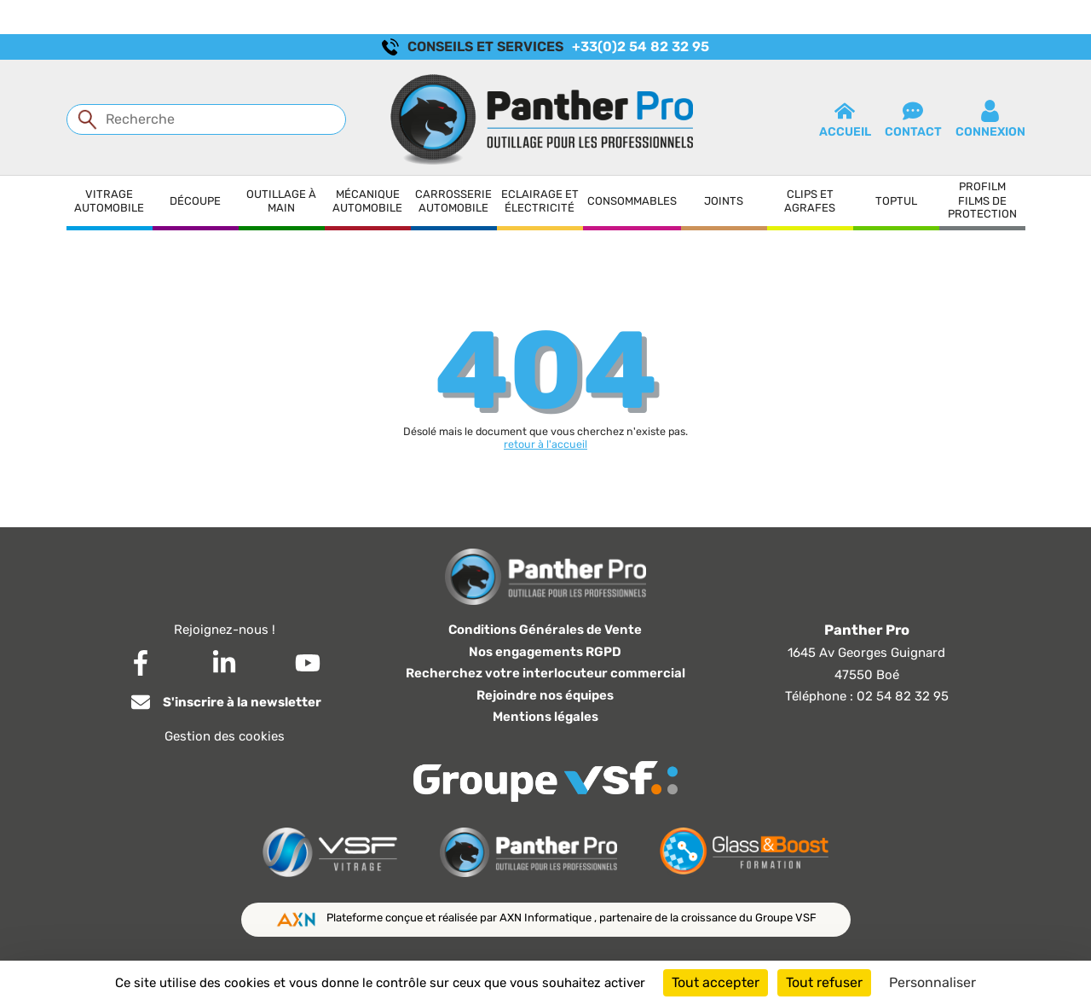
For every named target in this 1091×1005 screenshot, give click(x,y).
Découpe (195, 201)
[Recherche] (206, 119)
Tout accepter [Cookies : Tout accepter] (715, 982)
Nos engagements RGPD (545, 651)
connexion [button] (990, 119)
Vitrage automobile (109, 201)
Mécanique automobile (367, 201)
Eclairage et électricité (540, 201)
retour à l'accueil (545, 444)
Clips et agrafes (809, 201)
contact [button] (913, 119)
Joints (723, 201)
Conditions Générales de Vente (545, 629)
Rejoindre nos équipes (545, 695)
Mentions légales (545, 716)
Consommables (632, 201)
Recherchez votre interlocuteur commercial (545, 673)
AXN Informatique (546, 917)
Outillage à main (281, 201)
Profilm (982, 186)
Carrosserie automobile (453, 201)
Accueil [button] (845, 119)
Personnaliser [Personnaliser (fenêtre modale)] (932, 982)
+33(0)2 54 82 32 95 (640, 46)
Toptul (896, 201)
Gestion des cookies (225, 736)
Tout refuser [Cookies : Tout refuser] (824, 982)
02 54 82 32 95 (903, 696)
